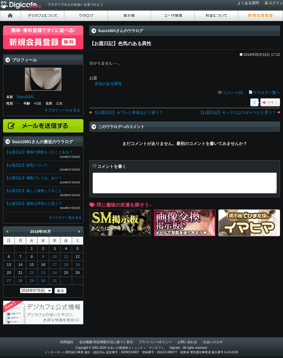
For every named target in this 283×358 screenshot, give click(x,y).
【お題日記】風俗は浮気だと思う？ (33, 203)
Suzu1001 (25, 96)
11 (66, 256)
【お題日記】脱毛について (26, 165)
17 (54, 264)
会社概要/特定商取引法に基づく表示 (106, 342)
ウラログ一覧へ (266, 92)
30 (43, 280)
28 (20, 280)
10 (54, 256)
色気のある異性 (108, 83)
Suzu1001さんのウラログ (120, 31)
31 (54, 280)
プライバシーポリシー (155, 342)
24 (54, 272)
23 (43, 272)
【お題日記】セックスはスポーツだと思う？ (237, 112)
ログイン (276, 3)
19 (77, 264)
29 (31, 280)
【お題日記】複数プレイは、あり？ (33, 178)
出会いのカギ (213, 342)
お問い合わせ (187, 342)
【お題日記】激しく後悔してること (33, 191)
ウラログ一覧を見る (67, 217)
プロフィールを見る (64, 110)
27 (9, 280)
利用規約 (66, 342)
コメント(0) (233, 92)
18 (66, 264)
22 (31, 272)
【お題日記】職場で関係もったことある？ (39, 152)
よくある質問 (248, 3)
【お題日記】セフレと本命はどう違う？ (128, 112)
